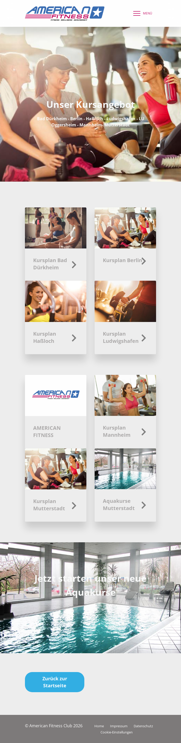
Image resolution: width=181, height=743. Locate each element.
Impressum (119, 726)
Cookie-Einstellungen (117, 732)
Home (99, 726)
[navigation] (141, 13)
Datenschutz (143, 726)
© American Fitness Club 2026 (54, 726)
